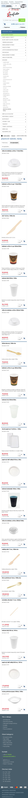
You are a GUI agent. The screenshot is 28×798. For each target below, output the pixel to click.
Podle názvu (5, 142)
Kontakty (11, 1)
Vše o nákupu (4, 1)
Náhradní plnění (5, 3)
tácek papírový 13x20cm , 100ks (11, 429)
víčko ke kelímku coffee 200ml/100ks (13, 310)
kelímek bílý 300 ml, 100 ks (9, 630)
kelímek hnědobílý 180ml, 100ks (11, 489)
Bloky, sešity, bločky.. (8, 742)
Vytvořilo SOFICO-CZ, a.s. (7, 796)
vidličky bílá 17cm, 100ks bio (10, 549)
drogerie (13, 135)
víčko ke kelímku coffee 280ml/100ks (13, 520)
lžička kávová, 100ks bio (9, 343)
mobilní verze (12, 794)
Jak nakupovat (6, 719)
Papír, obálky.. (6, 739)
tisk (3, 792)
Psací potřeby (6, 746)
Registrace (7, 27)
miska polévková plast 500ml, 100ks (12, 691)
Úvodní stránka (6, 135)
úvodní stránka (5, 790)
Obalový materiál (7, 740)
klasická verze (5, 794)
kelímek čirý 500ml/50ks (9, 399)
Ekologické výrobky (7, 737)
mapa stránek (12, 790)
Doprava (5, 727)
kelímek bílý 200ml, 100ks (9, 278)
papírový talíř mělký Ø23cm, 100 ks (12, 662)
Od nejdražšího (5, 146)
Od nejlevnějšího (14, 142)
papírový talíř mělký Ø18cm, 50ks (11, 459)
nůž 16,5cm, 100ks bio (8, 216)
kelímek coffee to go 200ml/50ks (11, 246)
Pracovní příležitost (15, 3)
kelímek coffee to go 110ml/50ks (11, 184)
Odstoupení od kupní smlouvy (10, 723)
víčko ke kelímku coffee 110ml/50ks (12, 151)
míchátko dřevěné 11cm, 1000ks (11, 600)
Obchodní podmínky (8, 721)
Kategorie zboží (14, 32)
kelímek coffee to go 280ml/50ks (11, 368)
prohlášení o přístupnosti (9, 792)
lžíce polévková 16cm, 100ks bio (11, 578)
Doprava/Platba (19, 1)
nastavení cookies (20, 792)
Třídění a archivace (7, 744)
